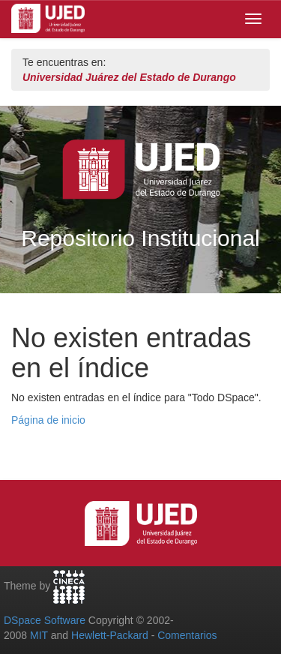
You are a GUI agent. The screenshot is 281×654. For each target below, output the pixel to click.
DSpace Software (44, 620)
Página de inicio (48, 420)
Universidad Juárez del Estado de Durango (129, 77)
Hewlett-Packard (109, 635)
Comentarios (187, 635)
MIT (39, 635)
